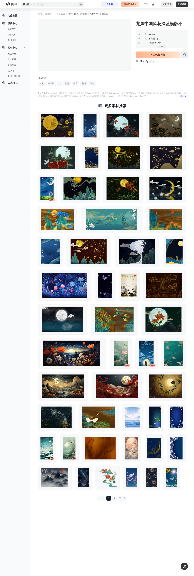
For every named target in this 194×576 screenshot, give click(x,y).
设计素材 (12, 59)
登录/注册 (167, 4)
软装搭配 (12, 34)
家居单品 (12, 53)
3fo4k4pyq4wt (147, 61)
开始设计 (182, 4)
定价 (146, 4)
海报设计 (12, 40)
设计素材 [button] (49, 13)
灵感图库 (12, 64)
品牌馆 (11, 70)
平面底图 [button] (60, 13)
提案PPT (12, 29)
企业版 (110, 4)
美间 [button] (40, 13)
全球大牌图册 (14, 76)
